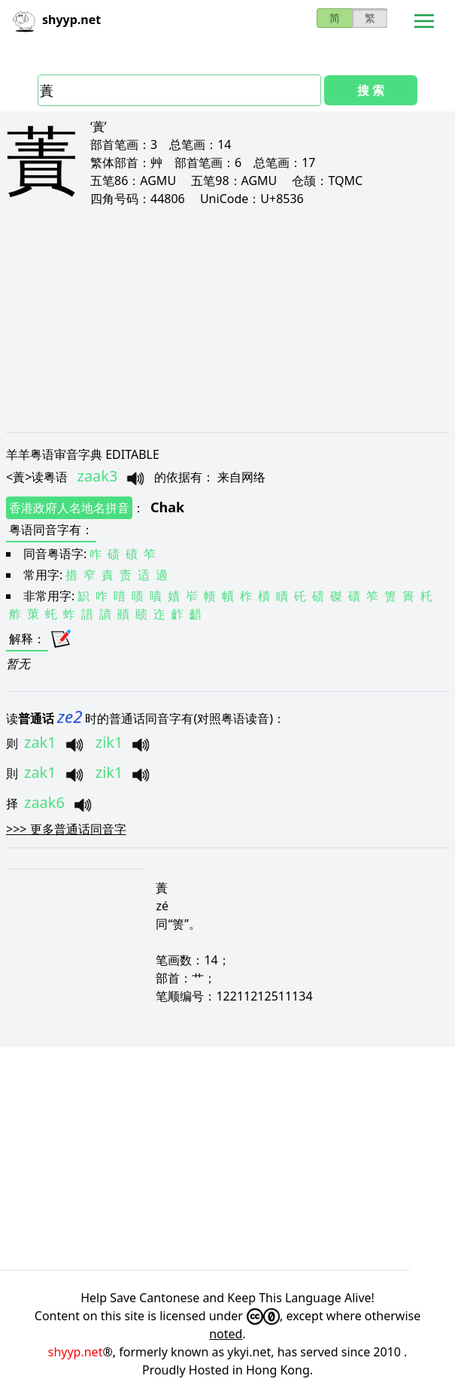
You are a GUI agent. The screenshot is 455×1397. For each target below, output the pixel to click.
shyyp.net (75, 1352)
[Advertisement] (227, 319)
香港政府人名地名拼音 (69, 508)
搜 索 (370, 90)
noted (225, 1334)
